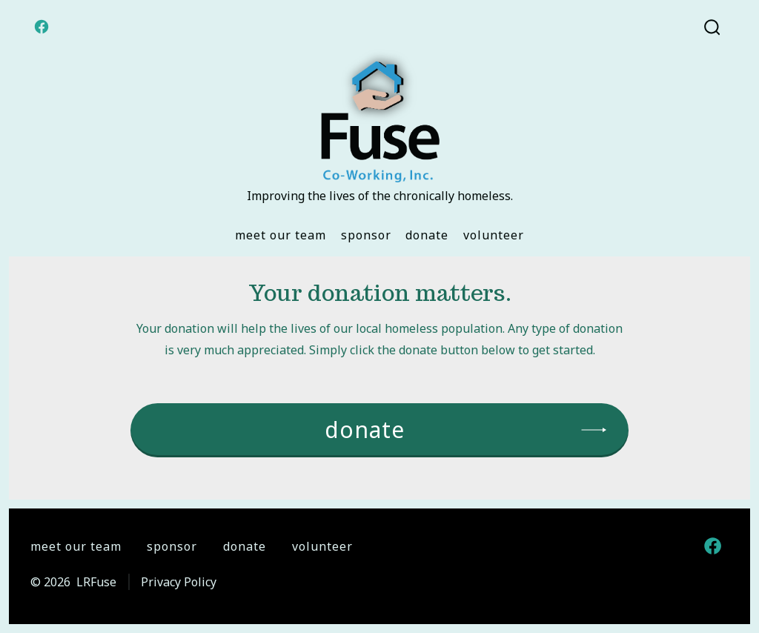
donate (365, 429)
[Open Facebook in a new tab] (41, 27)
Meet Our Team (280, 235)
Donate (426, 235)
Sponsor (366, 235)
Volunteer (493, 235)
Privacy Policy (178, 582)
